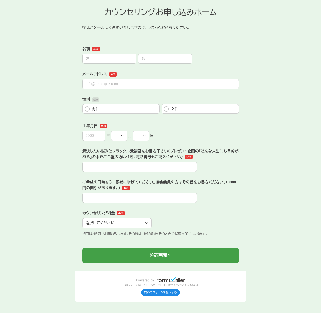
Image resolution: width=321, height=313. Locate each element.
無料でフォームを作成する (160, 292)
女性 (171, 109)
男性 (92, 109)
